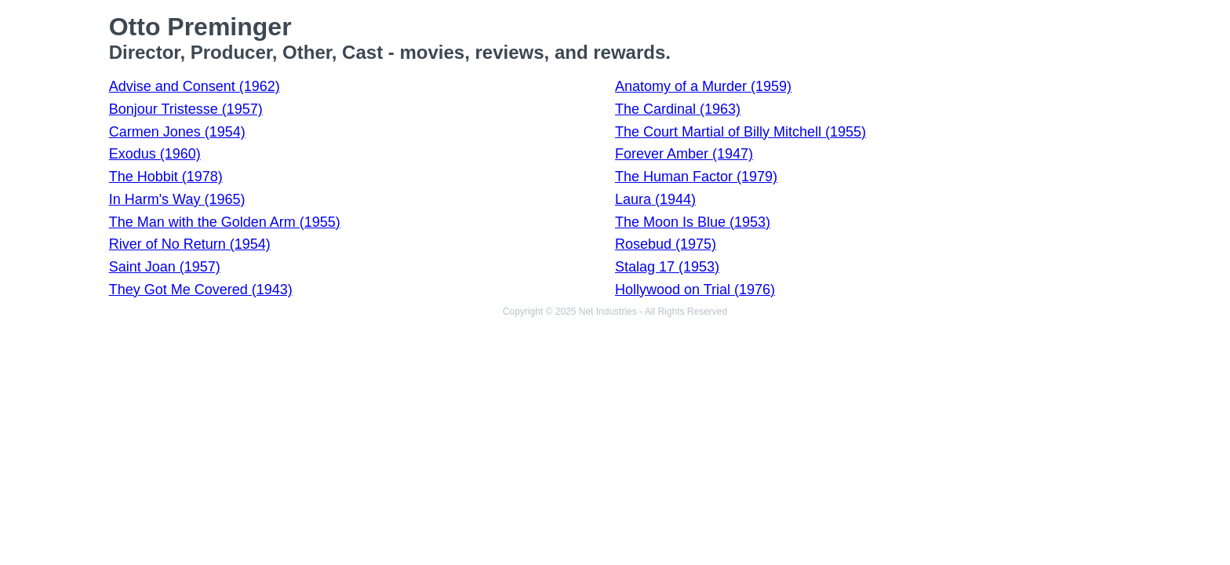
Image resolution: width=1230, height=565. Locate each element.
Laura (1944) (655, 199)
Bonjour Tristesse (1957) (186, 109)
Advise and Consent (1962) (194, 86)
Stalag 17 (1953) (667, 267)
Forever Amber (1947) (684, 154)
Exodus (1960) (155, 154)
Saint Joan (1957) (164, 267)
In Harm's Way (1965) (177, 199)
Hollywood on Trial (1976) (695, 289)
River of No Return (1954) (190, 244)
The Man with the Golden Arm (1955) (224, 222)
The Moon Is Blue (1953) (692, 222)
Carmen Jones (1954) (177, 132)
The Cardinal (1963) (678, 109)
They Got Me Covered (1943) (201, 289)
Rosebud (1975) (665, 244)
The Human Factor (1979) (696, 176)
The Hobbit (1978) (166, 176)
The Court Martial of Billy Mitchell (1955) (740, 132)
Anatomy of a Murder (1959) (703, 86)
